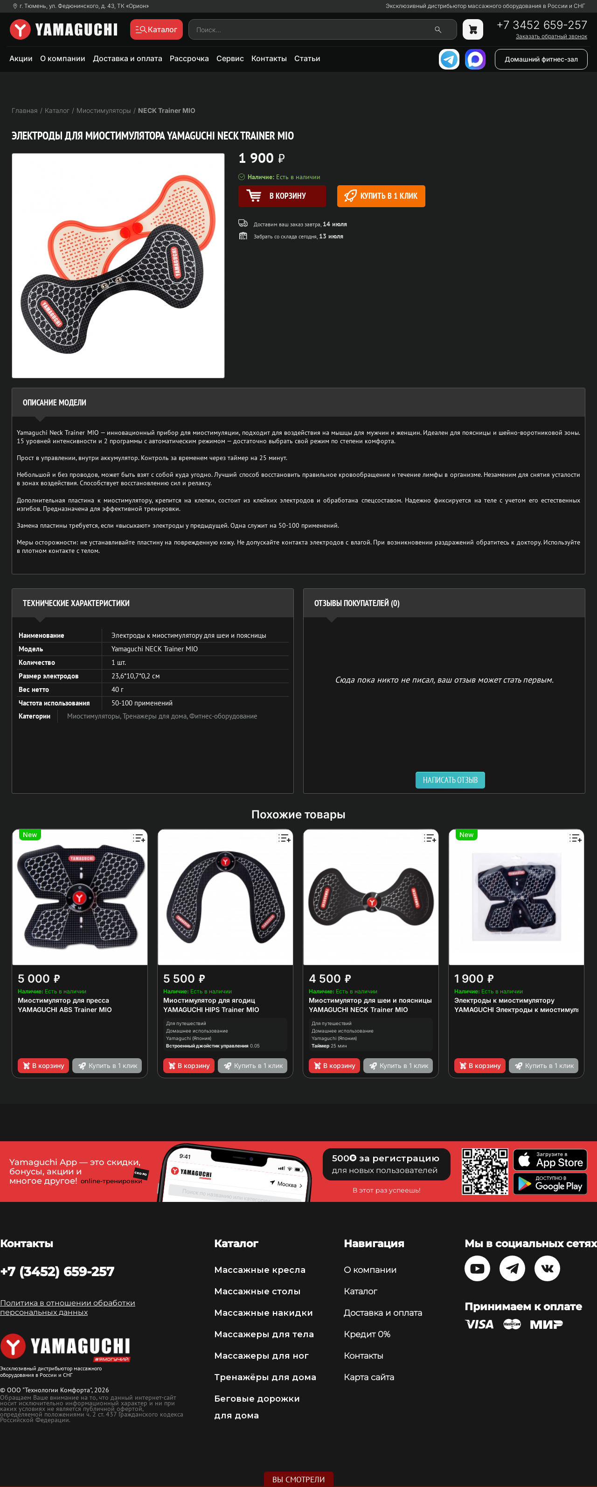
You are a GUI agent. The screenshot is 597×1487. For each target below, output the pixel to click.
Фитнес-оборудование (223, 716)
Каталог (360, 1291)
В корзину (43, 1065)
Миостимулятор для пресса (63, 1000)
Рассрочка (189, 58)
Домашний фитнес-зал (541, 59)
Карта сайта (369, 1377)
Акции (21, 58)
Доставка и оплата (127, 58)
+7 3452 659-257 (541, 25)
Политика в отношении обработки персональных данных (67, 1308)
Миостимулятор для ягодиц (209, 1000)
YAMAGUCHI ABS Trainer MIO (65, 1009)
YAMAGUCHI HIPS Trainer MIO (211, 1009)
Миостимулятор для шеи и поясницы (370, 1000)
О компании (62, 58)
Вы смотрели (298, 1479)
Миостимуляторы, (95, 716)
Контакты (269, 58)
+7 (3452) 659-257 (57, 1271)
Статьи (307, 58)
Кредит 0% (367, 1334)
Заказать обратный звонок (551, 36)
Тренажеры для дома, (156, 716)
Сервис (230, 58)
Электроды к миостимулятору (504, 1000)
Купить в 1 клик (380, 195)
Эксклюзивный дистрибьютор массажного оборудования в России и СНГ (485, 6)
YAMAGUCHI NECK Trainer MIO (358, 1009)
